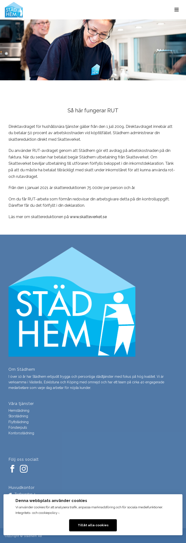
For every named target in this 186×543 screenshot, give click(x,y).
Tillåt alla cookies (93, 525)
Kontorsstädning (21, 433)
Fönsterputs (17, 427)
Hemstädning (18, 410)
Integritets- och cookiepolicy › (37, 513)
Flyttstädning (18, 422)
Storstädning (18, 416)
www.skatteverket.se (88, 216)
